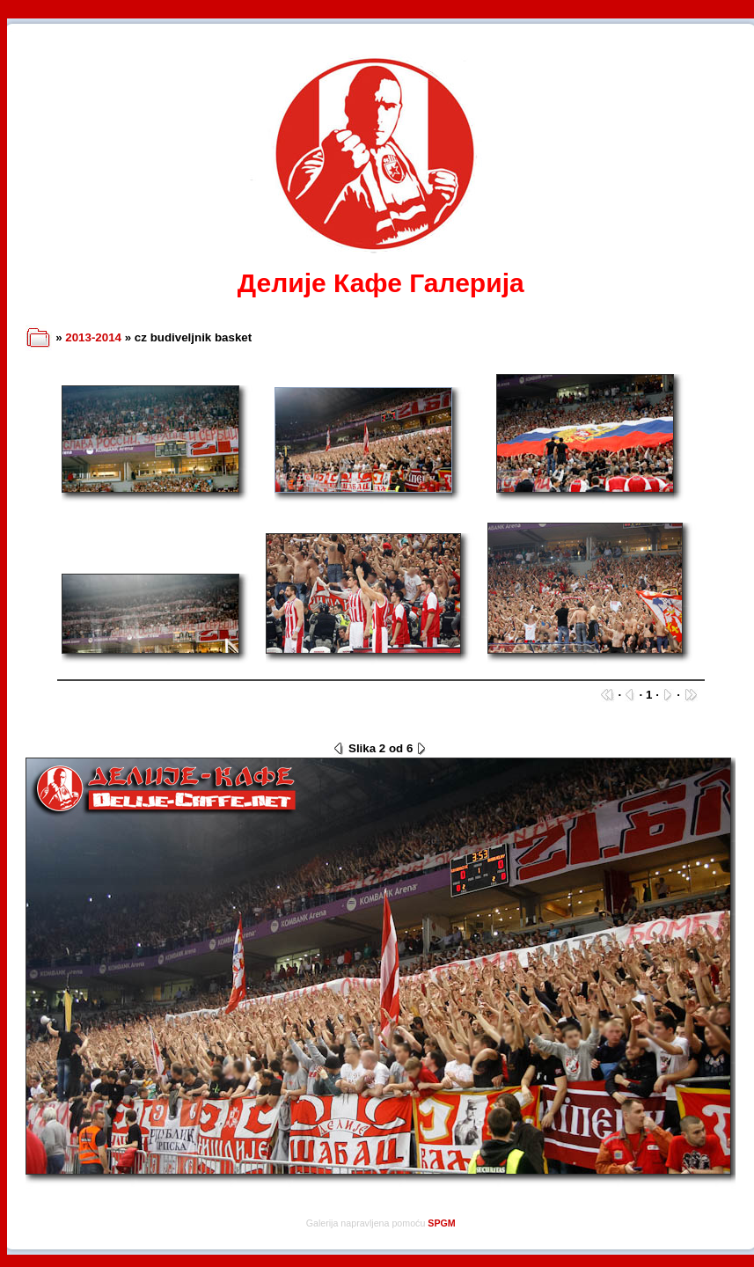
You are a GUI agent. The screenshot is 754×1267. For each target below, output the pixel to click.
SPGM (441, 1223)
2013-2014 (93, 337)
